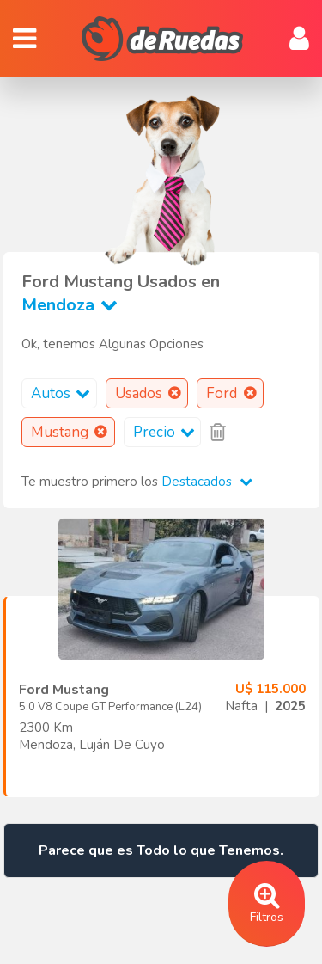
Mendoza (73, 304)
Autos (63, 393)
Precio (167, 432)
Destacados (206, 481)
